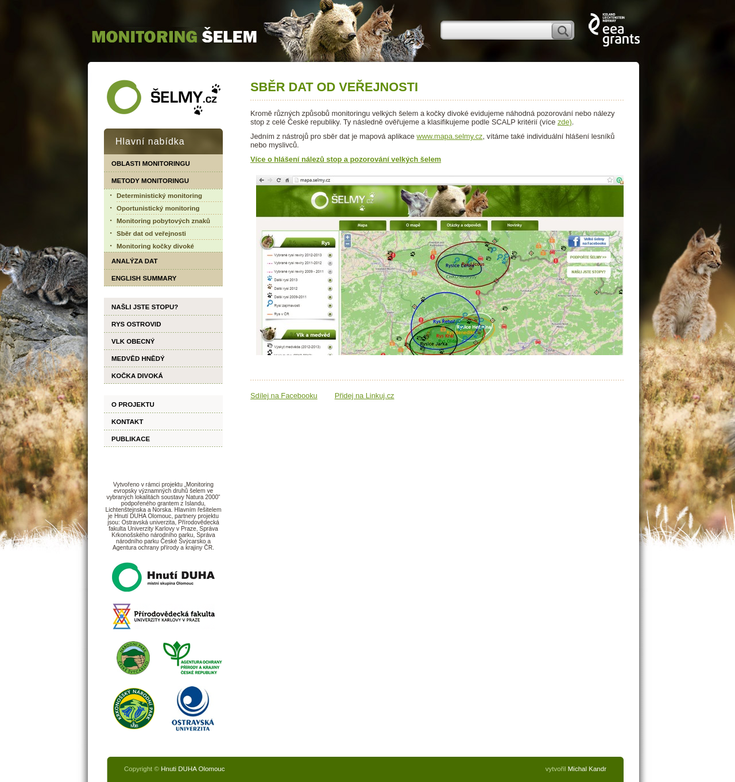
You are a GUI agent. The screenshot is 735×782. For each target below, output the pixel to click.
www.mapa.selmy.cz (450, 136)
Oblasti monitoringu (150, 163)
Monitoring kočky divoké (155, 246)
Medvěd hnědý (138, 358)
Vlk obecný (133, 341)
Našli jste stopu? (144, 307)
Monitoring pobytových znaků (163, 220)
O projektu (132, 404)
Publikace (130, 438)
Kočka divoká (137, 375)
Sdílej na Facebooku (284, 395)
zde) (565, 122)
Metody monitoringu (150, 180)
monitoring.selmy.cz (174, 34)
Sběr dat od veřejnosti (151, 233)
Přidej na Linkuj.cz (364, 395)
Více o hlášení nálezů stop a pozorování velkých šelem (345, 159)
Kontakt (127, 421)
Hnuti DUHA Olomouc (193, 768)
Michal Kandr (587, 768)
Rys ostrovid (136, 324)
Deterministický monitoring (159, 195)
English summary (143, 278)
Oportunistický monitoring (158, 208)
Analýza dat (134, 261)
